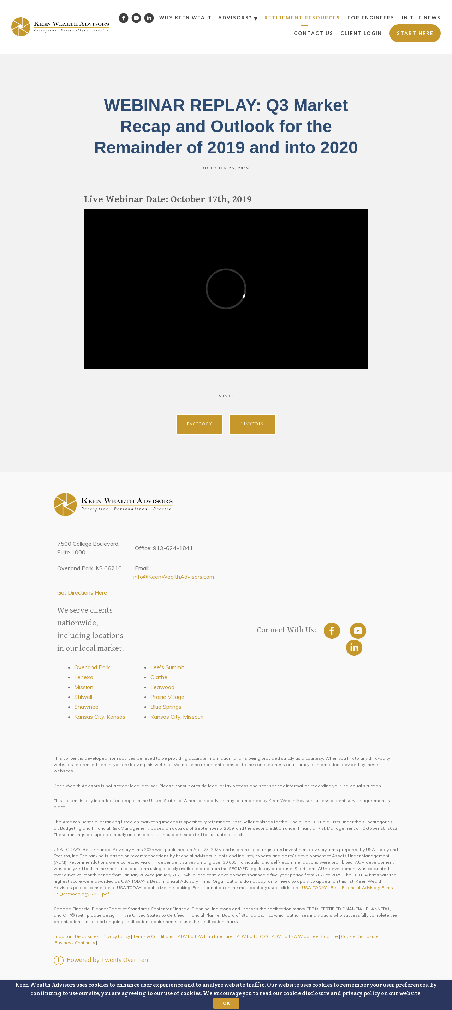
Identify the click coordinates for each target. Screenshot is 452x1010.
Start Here (415, 33)
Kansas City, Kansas (99, 716)
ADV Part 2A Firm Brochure (205, 936)
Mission (83, 686)
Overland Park (92, 667)
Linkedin (252, 424)
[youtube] (358, 630)
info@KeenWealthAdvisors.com (173, 576)
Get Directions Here (82, 592)
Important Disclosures (76, 936)
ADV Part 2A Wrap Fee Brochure (305, 936)
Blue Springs (166, 706)
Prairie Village (167, 696)
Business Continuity (75, 942)
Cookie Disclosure (360, 936)
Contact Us (313, 33)
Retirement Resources (302, 18)
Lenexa (83, 677)
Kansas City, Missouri (176, 716)
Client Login (361, 33)
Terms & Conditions (153, 936)
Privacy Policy (116, 936)
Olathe (158, 677)
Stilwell (83, 696)
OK (226, 1003)
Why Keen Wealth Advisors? (205, 18)
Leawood (162, 686)
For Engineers (370, 18)
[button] (226, 995)
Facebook (200, 424)
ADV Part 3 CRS (252, 936)
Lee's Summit (167, 667)
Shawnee (86, 706)
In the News (421, 18)
